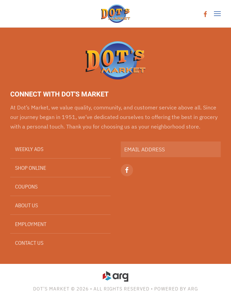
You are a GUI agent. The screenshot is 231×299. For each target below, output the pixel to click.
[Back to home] (115, 13)
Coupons (26, 186)
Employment (30, 224)
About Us (26, 205)
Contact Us (29, 242)
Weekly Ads (29, 149)
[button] (217, 13)
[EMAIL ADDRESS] (171, 149)
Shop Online (30, 167)
